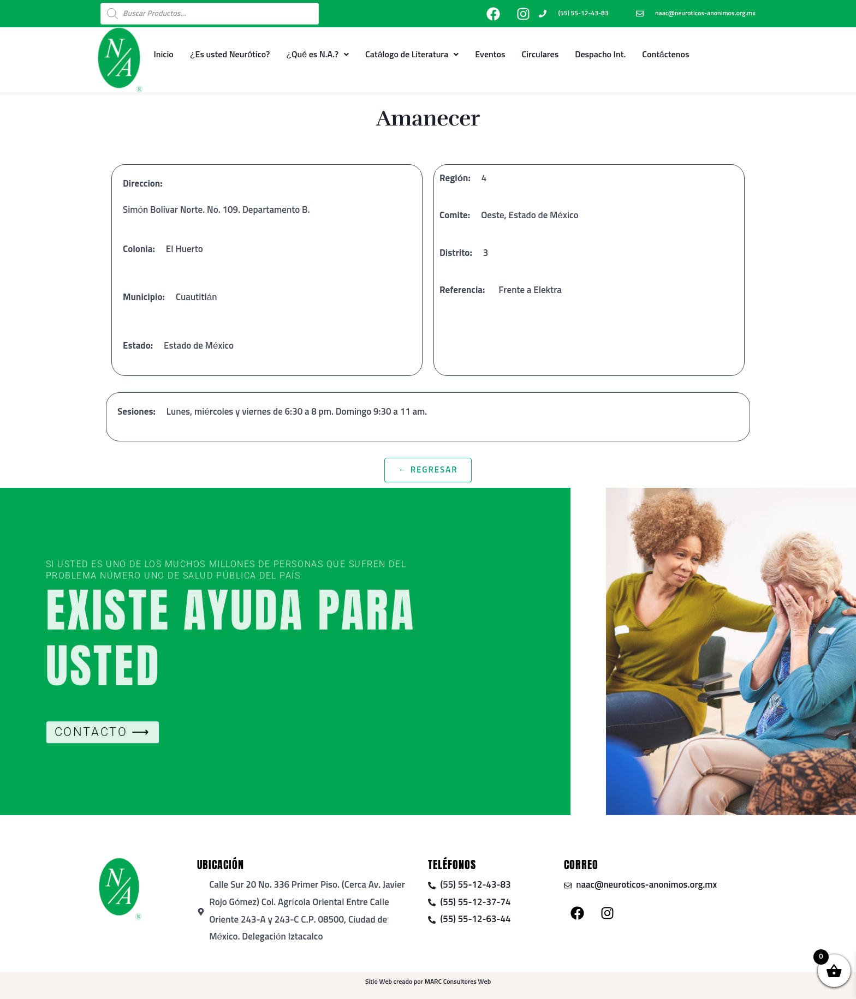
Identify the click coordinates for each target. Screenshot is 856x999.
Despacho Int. (600, 54)
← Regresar (427, 470)
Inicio (163, 54)
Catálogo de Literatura (412, 54)
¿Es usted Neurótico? (230, 54)
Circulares (540, 54)
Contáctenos (665, 54)
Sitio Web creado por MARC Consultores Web (428, 982)
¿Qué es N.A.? (317, 54)
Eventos (490, 54)
